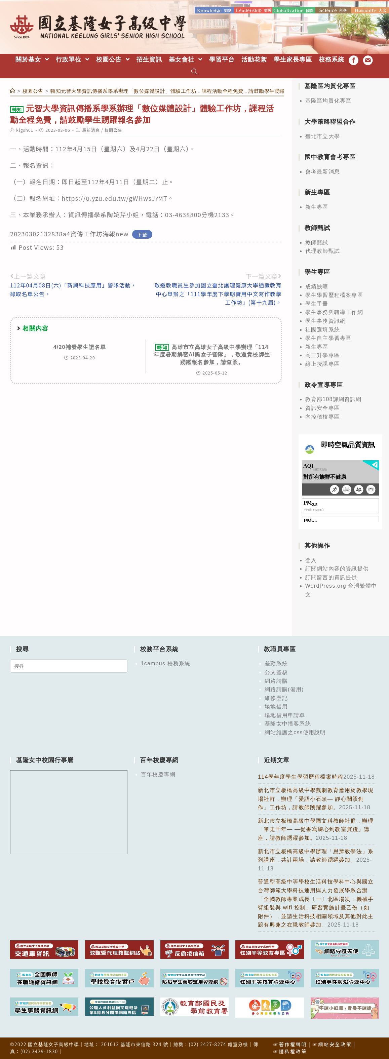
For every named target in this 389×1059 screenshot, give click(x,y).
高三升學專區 (322, 354)
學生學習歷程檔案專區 (334, 294)
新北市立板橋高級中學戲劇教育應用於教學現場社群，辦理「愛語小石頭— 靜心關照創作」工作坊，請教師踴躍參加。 (316, 797)
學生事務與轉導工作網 (334, 311)
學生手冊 (316, 303)
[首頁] (12, 90)
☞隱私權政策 (290, 1050)
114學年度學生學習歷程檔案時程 (300, 776)
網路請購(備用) (284, 688)
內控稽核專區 (322, 415)
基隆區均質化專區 (328, 100)
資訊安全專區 (322, 407)
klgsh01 (24, 129)
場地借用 (276, 705)
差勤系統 (276, 662)
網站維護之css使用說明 (295, 731)
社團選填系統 (322, 328)
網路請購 (276, 679)
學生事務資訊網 (325, 320)
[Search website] (194, 71)
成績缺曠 (316, 285)
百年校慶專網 (158, 773)
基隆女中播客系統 (288, 722)
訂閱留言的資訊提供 (331, 576)
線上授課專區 (322, 363)
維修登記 (276, 697)
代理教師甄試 (322, 250)
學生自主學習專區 (328, 337)
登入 (311, 559)
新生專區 (316, 206)
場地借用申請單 (285, 714)
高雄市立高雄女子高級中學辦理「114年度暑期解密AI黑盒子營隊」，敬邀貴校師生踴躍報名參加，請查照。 (212, 353)
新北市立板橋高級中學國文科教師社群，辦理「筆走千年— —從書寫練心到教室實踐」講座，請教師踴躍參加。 (316, 828)
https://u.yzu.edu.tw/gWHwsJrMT (114, 197)
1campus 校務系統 (166, 662)
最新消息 (91, 129)
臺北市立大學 (322, 135)
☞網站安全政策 (332, 1043)
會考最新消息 (322, 170)
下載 (142, 233)
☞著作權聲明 (290, 1043)
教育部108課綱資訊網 (333, 398)
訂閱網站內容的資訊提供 (337, 568)
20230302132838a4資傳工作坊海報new (69, 232)
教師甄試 (316, 241)
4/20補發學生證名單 (79, 346)
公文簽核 (276, 671)
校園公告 (113, 129)
